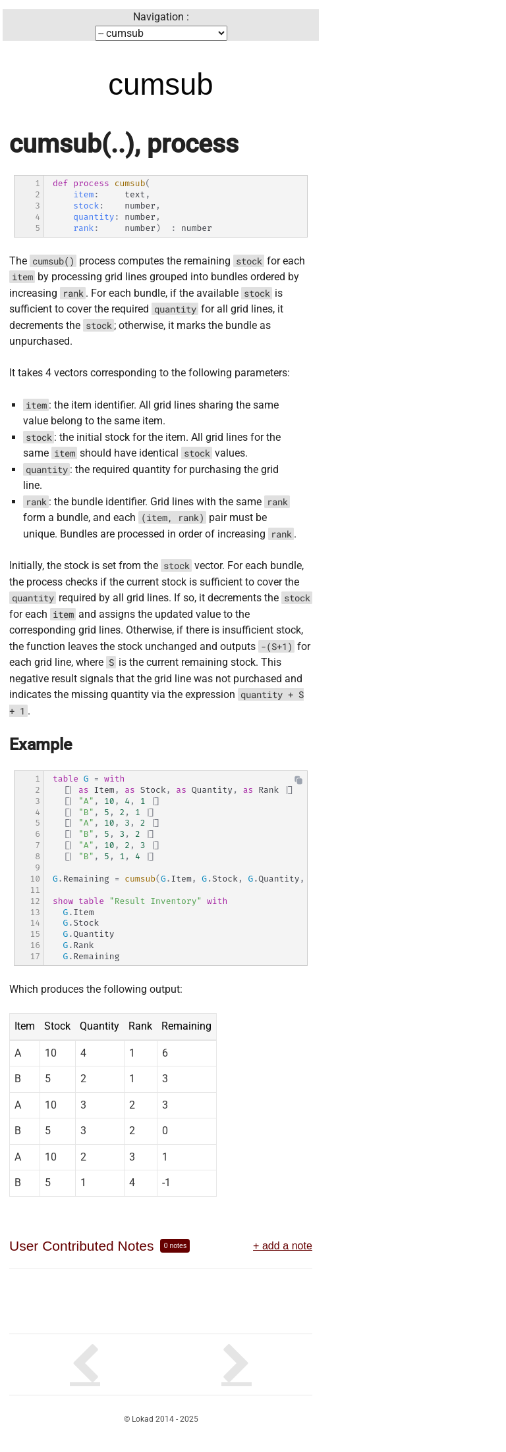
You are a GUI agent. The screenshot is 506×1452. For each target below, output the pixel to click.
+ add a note (282, 1245)
